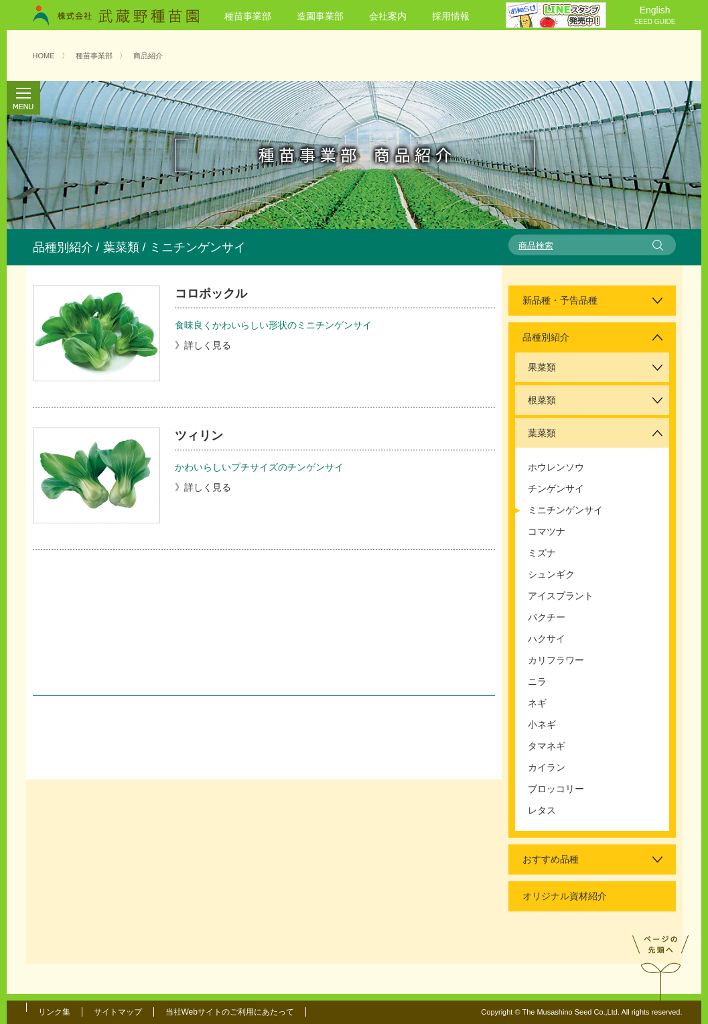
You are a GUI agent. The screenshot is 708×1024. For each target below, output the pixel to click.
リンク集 (54, 1012)
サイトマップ (118, 1012)
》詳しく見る (203, 345)
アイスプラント (560, 595)
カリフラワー (556, 660)
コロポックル (211, 293)
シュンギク (551, 574)
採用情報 (451, 16)
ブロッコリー (556, 788)
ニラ (537, 681)
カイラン (546, 767)
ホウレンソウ (556, 467)
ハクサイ (546, 638)
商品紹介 (148, 56)
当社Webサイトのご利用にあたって (229, 1012)
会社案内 (388, 16)
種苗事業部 (247, 16)
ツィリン (199, 435)
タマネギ (546, 746)
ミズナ (542, 553)
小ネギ (542, 724)
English (655, 16)
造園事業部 (320, 16)
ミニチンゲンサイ (565, 510)
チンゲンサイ (556, 488)
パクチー (546, 617)
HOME (44, 56)
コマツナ (546, 531)
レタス (542, 810)
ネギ (537, 703)
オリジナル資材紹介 (564, 896)
